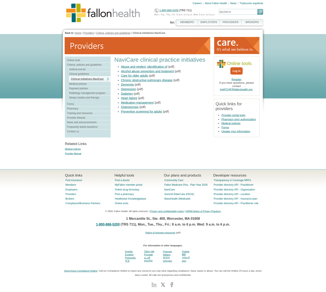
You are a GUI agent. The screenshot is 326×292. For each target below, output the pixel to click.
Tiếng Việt (149, 251)
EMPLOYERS (208, 22)
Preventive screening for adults (141, 111)
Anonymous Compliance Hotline (80, 271)
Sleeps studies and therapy (84, 97)
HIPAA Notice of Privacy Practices (203, 211)
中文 (127, 261)
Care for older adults (134, 75)
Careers (197, 3)
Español (129, 254)
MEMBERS (187, 22)
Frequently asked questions (82, 126)
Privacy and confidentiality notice (167, 211)
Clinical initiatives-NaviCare (149, 33)
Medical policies (78, 83)
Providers (88, 33)
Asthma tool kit (77, 69)
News (233, 3)
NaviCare (169, 189)
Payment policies (78, 88)
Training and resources (79, 113)
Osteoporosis (130, 107)
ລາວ (184, 261)
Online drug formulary (127, 189)
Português (130, 257)
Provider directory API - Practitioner (233, 184)
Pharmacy (72, 108)
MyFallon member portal (128, 184)
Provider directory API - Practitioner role (236, 203)
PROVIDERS (230, 22)
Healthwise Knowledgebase (130, 198)
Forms (70, 104)
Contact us (73, 131)
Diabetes (127, 93)
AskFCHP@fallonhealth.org (236, 89)
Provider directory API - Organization (234, 189)
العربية (147, 257)
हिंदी (184, 254)
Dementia (127, 84)
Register (237, 79)
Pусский (148, 254)
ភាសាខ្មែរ (148, 260)
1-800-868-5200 (168, 10)
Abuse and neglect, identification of (144, 66)
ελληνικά (167, 261)
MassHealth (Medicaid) (177, 198)
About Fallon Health (216, 3)
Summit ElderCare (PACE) (179, 194)
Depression (128, 89)
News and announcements (81, 122)
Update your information (235, 131)
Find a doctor (122, 180)
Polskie (185, 251)
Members (70, 184)
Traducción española (251, 3)
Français (167, 251)
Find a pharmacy (124, 194)
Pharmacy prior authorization (238, 119)
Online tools (73, 60)
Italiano (166, 254)
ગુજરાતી (186, 257)
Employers (71, 189)
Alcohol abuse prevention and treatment (147, 71)
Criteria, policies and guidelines (113, 33)
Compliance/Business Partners (82, 203)
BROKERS (252, 22)
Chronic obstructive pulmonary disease (147, 80)
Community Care (173, 180)
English (129, 251)
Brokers (69, 198)
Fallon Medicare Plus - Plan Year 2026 (185, 184)
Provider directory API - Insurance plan (235, 198)
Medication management (137, 102)
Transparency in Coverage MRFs (232, 180)
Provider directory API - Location (232, 194)
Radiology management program (87, 93)
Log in (236, 70)
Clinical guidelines (79, 73)
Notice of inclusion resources (160, 232)
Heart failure (129, 98)
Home (78, 33)
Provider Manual (76, 117)
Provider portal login (233, 115)
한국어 (166, 257)
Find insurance (73, 180)
